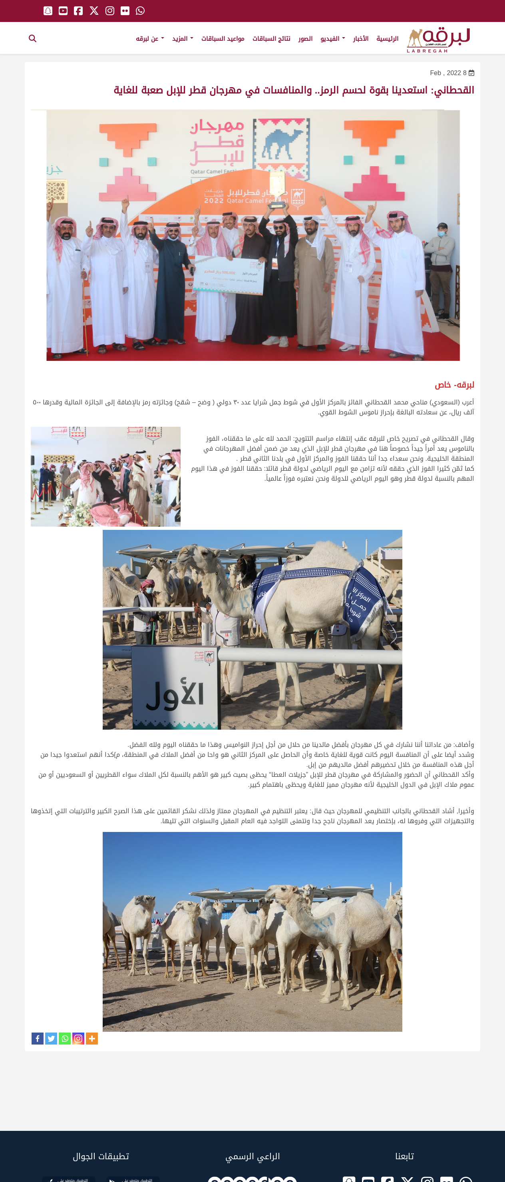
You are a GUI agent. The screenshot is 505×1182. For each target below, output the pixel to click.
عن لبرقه (150, 38)
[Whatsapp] (65, 1039)
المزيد (182, 38)
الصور (305, 38)
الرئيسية (387, 38)
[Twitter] (51, 1039)
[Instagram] (78, 1039)
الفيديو (332, 38)
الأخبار (360, 38)
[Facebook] (38, 1039)
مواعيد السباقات (223, 38)
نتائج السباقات (271, 38)
